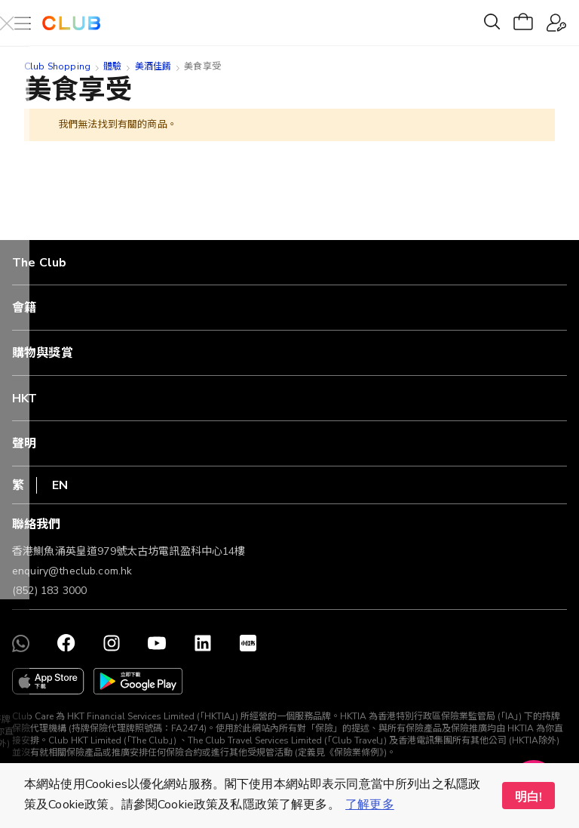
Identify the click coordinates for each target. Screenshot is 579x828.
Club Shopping (57, 66)
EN (60, 485)
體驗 (112, 66)
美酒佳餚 (153, 66)
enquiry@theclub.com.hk (72, 571)
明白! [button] (528, 797)
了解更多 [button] (369, 804)
